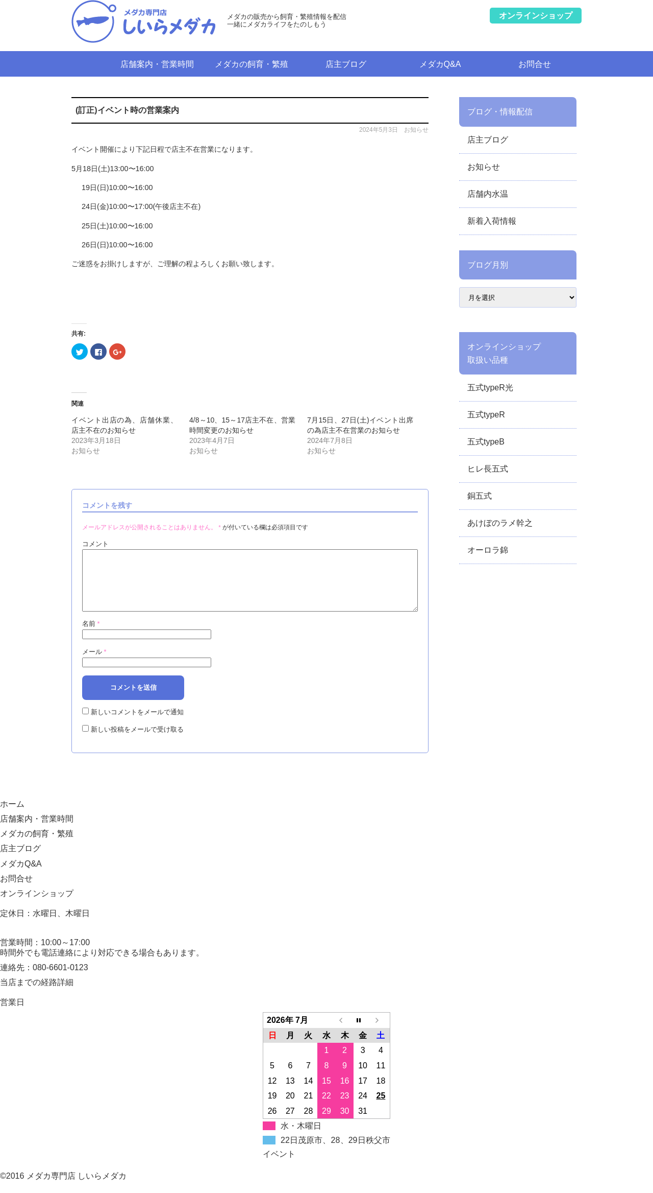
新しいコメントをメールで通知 (137, 724)
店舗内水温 (487, 194)
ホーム (90, 64)
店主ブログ (345, 64)
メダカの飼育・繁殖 (251, 64)
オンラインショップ (36, 905)
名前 (91, 636)
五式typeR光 (490, 387)
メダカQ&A (440, 64)
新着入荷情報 (491, 221)
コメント (95, 544)
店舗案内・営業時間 (157, 64)
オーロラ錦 (487, 550)
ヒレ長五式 (487, 468)
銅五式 (479, 496)
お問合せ (534, 64)
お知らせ (416, 129)
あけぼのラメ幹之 (500, 523)
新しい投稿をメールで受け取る (137, 741)
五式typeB (486, 441)
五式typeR (486, 414)
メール (94, 664)
